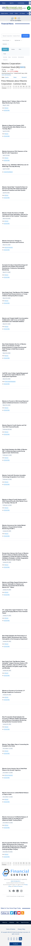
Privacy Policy (21, 929)
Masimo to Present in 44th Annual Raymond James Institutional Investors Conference (15, 402)
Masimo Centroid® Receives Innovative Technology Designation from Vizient (14, 476)
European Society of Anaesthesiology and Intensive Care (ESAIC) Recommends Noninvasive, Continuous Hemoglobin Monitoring (14, 267)
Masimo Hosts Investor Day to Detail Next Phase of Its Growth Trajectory (14, 769)
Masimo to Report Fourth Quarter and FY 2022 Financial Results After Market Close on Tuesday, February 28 (14, 501)
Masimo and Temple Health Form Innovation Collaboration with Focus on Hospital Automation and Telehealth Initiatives (15, 319)
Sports (12, 3)
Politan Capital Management (10, 381)
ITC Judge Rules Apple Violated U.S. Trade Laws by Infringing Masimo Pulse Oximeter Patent (15, 611)
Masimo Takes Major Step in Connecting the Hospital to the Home (15, 745)
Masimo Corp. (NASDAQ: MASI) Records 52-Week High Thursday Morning (15, 165)
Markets (5, 49)
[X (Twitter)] (9, 891)
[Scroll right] (30, 3)
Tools (4, 53)
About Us (4, 922)
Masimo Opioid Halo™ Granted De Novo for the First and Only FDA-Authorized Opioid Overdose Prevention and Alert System (15, 188)
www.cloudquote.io (15, 881)
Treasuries (5, 59)
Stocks (13, 49)
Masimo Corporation (8, 247)
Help (17, 922)
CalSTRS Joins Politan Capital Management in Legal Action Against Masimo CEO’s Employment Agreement (15, 374)
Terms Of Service (18, 886)
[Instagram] (21, 891)
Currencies (14, 57)
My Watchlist (17, 40)
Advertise (11, 922)
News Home (4, 13)
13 (29, 86)
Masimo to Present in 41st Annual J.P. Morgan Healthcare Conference (13, 691)
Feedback (15, 944)
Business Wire (6, 110)
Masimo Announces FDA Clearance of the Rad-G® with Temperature (14, 152)
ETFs (20, 49)
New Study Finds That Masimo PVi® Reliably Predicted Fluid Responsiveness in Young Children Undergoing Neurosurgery (15, 294)
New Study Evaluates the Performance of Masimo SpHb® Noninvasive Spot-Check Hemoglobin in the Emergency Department (14, 637)
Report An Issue (25, 922)
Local (11, 13)
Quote (7, 77)
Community (21, 3)
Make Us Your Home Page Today (11, 908)
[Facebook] (13, 891)
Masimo (6, 133)
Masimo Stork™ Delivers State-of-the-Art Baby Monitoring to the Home (14, 102)
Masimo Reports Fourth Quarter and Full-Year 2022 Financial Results (14, 426)
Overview (5, 57)
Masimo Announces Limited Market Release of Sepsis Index (15, 793)
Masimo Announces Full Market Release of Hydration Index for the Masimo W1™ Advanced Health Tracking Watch (15, 818)
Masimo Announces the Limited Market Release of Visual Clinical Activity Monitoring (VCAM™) (14, 527)
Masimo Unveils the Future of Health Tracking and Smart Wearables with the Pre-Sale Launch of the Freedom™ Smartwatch (15, 214)
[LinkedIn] (17, 891)
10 (20, 86)
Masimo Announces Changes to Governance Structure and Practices (13, 241)
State (16, 13)
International (21, 57)
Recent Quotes (6, 40)
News (3, 3)
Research (24, 77)
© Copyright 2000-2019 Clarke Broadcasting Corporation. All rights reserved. (15, 933)
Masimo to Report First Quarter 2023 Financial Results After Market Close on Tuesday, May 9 (14, 127)
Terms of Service (10, 929)
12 (26, 86)
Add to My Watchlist (6, 75)
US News (22, 13)
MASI (22, 67)
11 (23, 86)
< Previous (4, 87)
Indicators (5, 44)
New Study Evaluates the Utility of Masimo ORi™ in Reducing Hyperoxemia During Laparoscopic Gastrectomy (14, 451)
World (28, 13)
